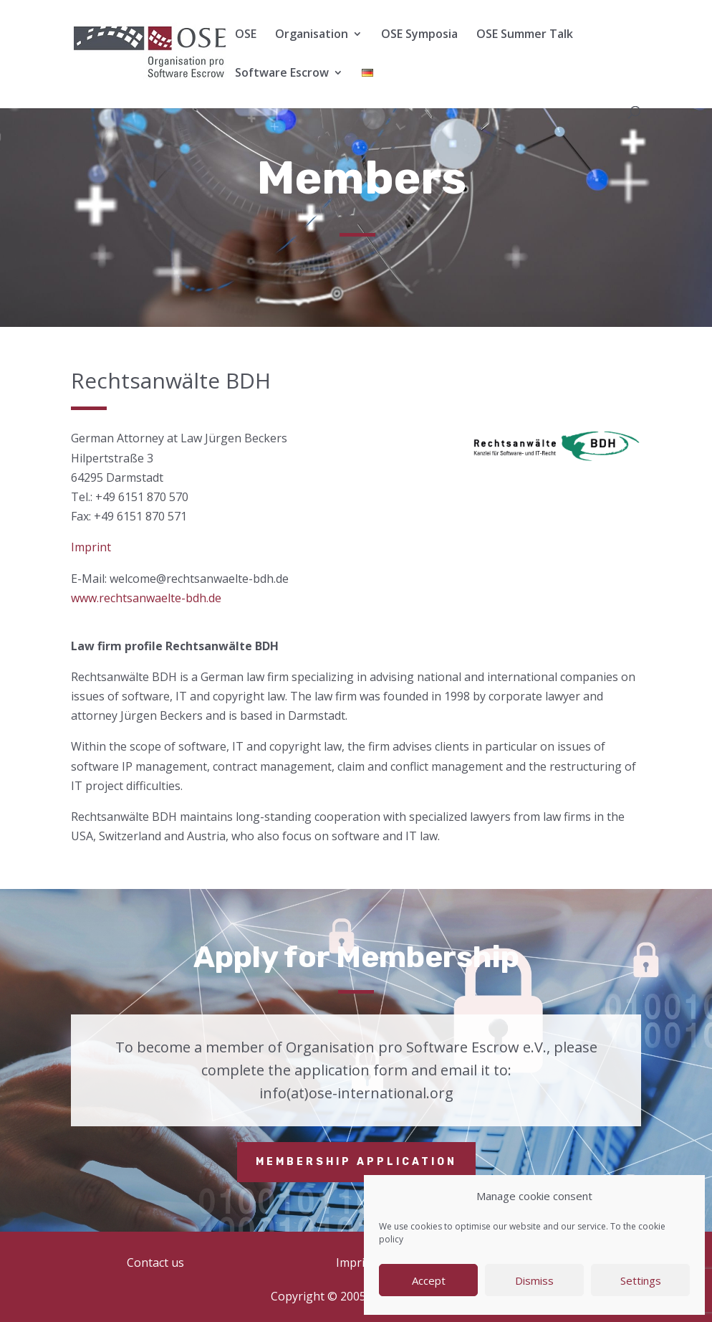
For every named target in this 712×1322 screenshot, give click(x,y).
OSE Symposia (419, 35)
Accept (429, 1280)
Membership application (356, 1162)
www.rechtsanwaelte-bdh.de (146, 598)
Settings (640, 1280)
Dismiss (534, 1280)
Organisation (311, 35)
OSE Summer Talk (524, 35)
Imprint (91, 547)
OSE (245, 35)
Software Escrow (282, 73)
